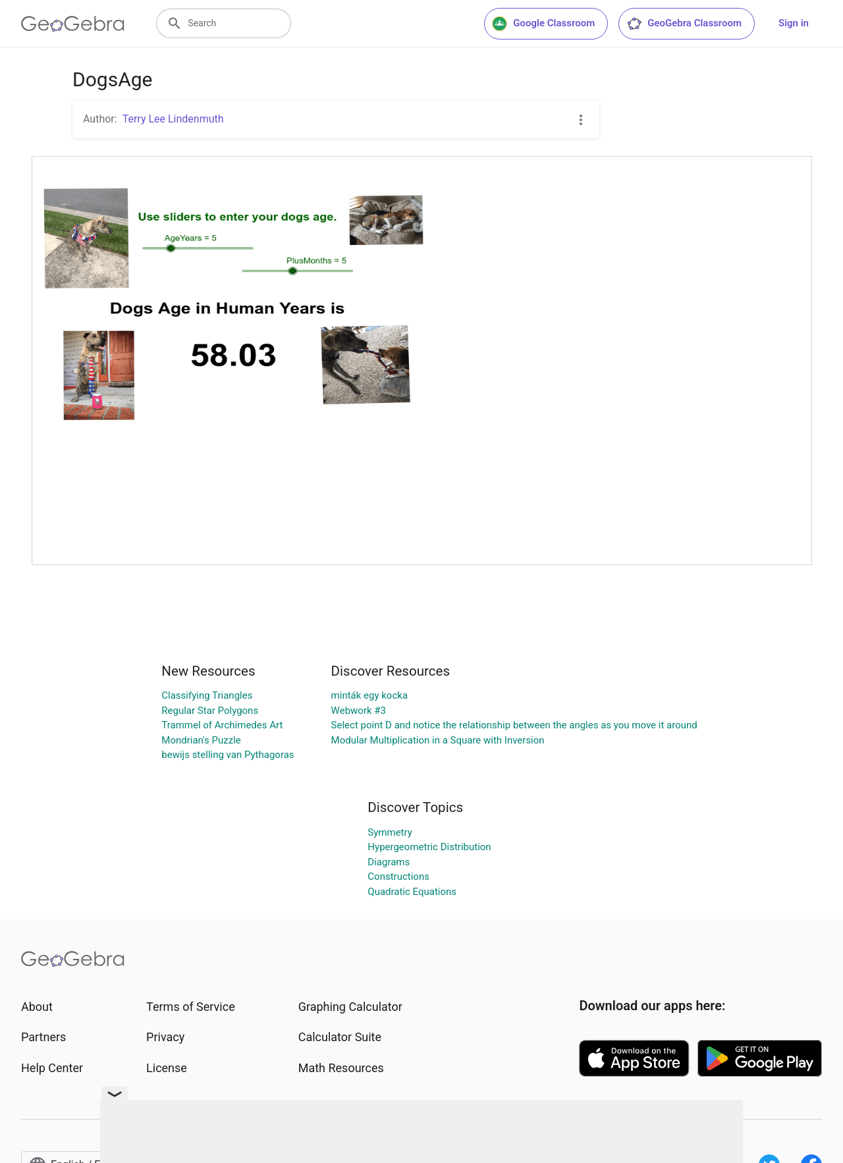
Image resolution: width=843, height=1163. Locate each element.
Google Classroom (543, 24)
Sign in (793, 23)
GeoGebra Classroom (684, 24)
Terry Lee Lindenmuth (173, 119)
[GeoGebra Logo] (72, 24)
